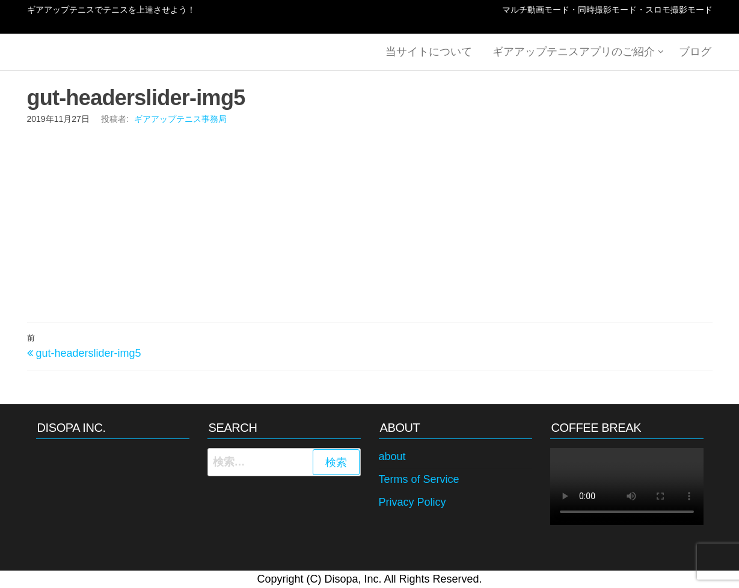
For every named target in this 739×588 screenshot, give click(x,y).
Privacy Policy (412, 502)
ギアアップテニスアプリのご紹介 (575, 52)
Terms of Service (419, 479)
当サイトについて (432, 52)
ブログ (696, 52)
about (392, 456)
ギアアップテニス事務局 (180, 119)
